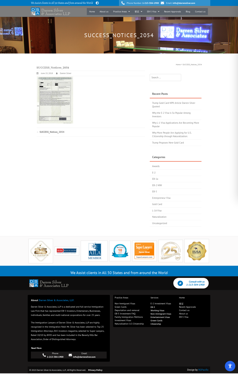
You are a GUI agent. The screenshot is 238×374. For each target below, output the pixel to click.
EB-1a (155, 178)
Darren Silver (65, 73)
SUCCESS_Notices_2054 (50, 131)
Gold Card (157, 204)
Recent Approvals (172, 11)
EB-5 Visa (153, 11)
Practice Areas (121, 11)
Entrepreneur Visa (161, 197)
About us (104, 11)
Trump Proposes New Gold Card (168, 142)
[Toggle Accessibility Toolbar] (230, 366)
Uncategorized (159, 223)
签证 (138, 11)
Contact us (200, 11)
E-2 (154, 172)
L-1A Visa (156, 210)
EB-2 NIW (157, 185)
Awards (156, 166)
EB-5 (154, 191)
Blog (188, 11)
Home (92, 11)
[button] (121, 11)
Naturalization (159, 216)
